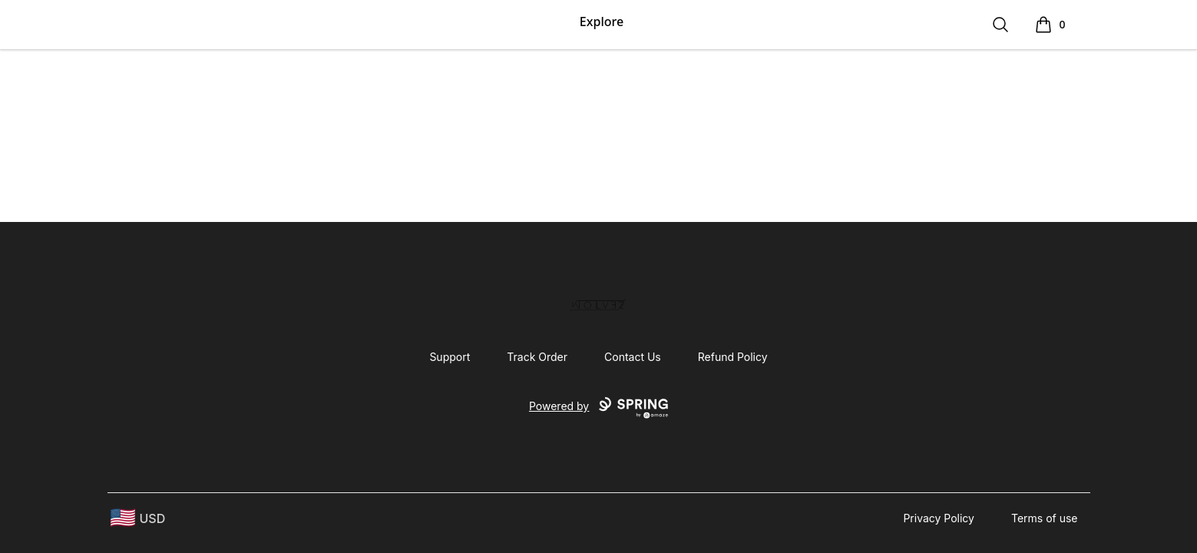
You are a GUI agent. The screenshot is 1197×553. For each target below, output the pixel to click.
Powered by (598, 408)
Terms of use (1044, 518)
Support (449, 356)
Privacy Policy (938, 518)
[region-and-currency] (138, 518)
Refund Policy (733, 356)
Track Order (537, 356)
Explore (601, 21)
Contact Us (632, 356)
